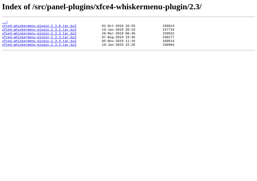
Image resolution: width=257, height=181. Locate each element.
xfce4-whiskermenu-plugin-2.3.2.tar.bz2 (39, 36)
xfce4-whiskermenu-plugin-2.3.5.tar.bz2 (39, 50)
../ (5, 22)
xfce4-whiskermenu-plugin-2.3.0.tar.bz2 (39, 27)
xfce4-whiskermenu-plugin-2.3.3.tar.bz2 (39, 40)
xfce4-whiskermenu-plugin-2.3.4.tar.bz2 (39, 45)
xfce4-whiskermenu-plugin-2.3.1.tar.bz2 (39, 31)
